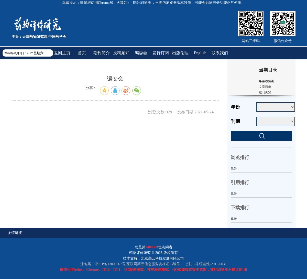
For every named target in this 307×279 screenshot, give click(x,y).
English (200, 53)
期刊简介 (101, 53)
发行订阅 (160, 53)
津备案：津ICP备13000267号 (102, 264)
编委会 (141, 53)
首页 (82, 53)
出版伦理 (180, 53)
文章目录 (265, 87)
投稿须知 (121, 53)
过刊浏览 (265, 92)
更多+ (235, 168)
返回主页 (62, 53)
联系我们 (220, 53)
